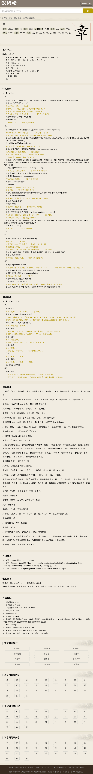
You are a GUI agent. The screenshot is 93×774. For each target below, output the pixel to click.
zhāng (10, 29)
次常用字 (46, 664)
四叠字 (46, 659)
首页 (10, 18)
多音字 (46, 654)
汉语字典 (17, 18)
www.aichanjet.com (43, 767)
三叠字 (17, 659)
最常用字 (76, 659)
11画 (31, 29)
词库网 (30, 767)
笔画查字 (76, 649)
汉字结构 (17, 654)
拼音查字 (46, 649)
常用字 (17, 664)
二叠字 (76, 654)
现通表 (76, 664)
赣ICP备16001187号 (76, 767)
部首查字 (17, 649)
